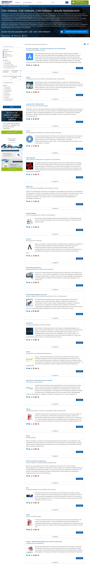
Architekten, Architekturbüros (38, 458)
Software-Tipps (17, 35)
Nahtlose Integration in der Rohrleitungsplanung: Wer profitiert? (16, 529)
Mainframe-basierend (8, 55)
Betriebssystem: (6, 49)
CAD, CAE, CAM (24, 5)
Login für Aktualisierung (17, 557)
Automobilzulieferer (64, 458)
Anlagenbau (6, 458)
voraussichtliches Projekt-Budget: (6, 71)
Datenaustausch (7, 94)
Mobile (5, 57)
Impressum (3, 557)
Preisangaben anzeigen (8, 82)
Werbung (15, 554)
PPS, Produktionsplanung (10, 465)
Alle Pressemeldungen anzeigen (45, 539)
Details (51, 80)
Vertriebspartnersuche (29, 554)
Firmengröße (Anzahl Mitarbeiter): (16, 77)
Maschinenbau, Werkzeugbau (26, 17)
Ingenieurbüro (7, 463)
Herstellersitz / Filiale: (7, 76)
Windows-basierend (8, 51)
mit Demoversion (7, 62)
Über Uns (3, 552)
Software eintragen (16, 552)
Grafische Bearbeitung (8, 98)
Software (17, 2)
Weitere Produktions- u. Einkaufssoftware (41, 465)
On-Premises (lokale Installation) (10, 66)
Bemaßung (6, 93)
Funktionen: (5, 85)
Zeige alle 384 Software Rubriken (45, 471)
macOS (5, 52)
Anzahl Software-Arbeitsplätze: (15, 71)
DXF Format (6, 95)
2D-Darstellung (7, 87)
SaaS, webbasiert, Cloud (9, 67)
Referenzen (3, 554)
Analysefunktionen (8, 90)
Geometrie (6, 97)
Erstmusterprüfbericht (37, 460)
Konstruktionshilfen (8, 100)
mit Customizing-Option (9, 64)
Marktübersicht (6, 35)
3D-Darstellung (7, 88)
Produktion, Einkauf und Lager (14, 5)
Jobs (2, 555)
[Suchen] (66, 2)
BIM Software (7, 460)
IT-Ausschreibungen (29, 552)
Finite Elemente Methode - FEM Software (70, 460)
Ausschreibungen (27, 2)
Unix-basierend (7, 54)
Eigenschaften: (5, 60)
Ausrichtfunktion (7, 91)
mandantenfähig (7, 63)
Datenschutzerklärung (51, 562)
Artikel (25, 35)
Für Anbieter (39, 2)
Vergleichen (40, 84)
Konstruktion (53, 15)
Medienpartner (16, 555)
